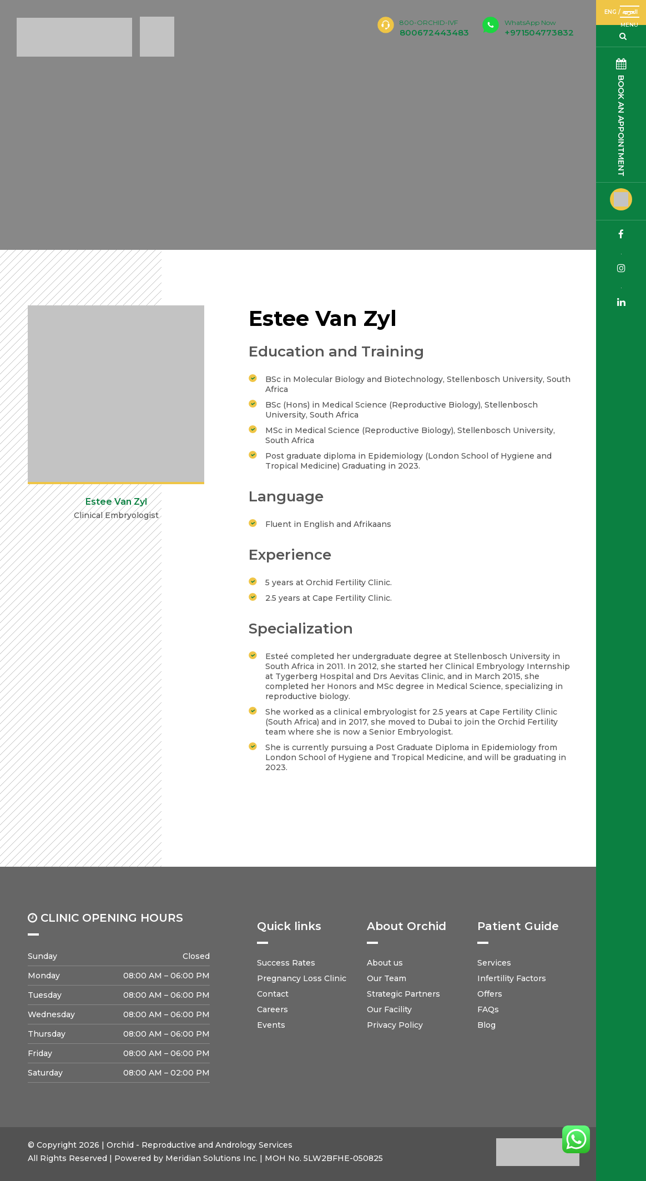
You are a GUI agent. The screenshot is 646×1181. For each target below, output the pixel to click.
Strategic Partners (403, 994)
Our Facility (389, 1009)
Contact (273, 994)
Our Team (386, 978)
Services (494, 963)
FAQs (488, 1009)
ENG (610, 12)
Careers (272, 1009)
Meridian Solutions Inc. (211, 1158)
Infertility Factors (511, 978)
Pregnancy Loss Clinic (301, 978)
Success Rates (286, 963)
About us (385, 963)
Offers (489, 994)
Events (271, 1025)
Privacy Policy (395, 1025)
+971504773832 (539, 28)
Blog (486, 1025)
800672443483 (434, 32)
